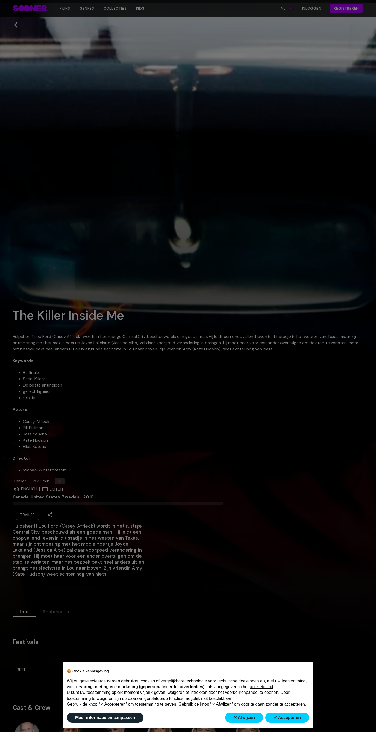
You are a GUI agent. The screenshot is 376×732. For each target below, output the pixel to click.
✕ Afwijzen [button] (244, 717)
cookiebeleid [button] (261, 686)
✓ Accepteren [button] (287, 717)
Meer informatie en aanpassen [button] (105, 717)
